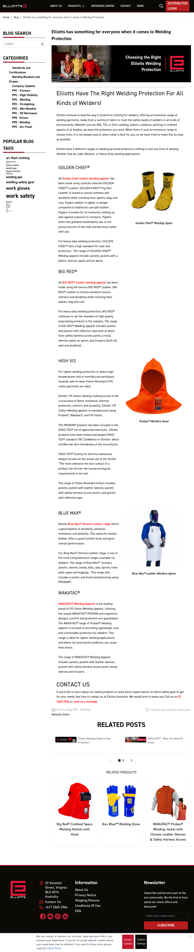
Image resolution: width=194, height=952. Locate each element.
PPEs (7, 209)
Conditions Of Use (88, 906)
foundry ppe (11, 168)
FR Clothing (8, 207)
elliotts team (8, 163)
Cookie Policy (53, 948)
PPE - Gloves (20, 118)
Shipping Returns (87, 900)
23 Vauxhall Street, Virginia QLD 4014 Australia (56, 890)
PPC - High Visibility (25, 95)
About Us (81, 890)
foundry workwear (13, 171)
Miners (6, 208)
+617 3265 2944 (56, 907)
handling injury (8, 206)
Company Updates (23, 86)
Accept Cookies (128, 941)
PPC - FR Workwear (25, 113)
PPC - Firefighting (23, 104)
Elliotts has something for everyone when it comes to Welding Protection (63, 17)
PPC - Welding (21, 100)
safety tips (9, 202)
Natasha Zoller (61, 714)
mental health (8, 205)
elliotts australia (11, 162)
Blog (16, 17)
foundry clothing (12, 165)
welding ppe (14, 177)
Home (6, 17)
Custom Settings (141, 941)
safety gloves (9, 174)
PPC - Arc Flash (22, 127)
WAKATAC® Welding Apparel (76, 604)
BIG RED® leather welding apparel (84, 282)
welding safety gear (20, 182)
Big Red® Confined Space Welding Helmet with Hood (74, 829)
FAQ (78, 911)
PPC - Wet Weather (24, 109)
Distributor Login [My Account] (178, 6)
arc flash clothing (18, 158)
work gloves (18, 188)
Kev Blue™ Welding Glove (121, 824)
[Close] (190, 937)
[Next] (131, 760)
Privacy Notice (85, 895)
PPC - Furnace (21, 90)
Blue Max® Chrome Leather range (89, 524)
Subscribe (166, 925)
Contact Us (53, 902)
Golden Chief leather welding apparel (85, 178)
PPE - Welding (21, 122)
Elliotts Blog (64, 710)
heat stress (8, 203)
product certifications (8, 172)
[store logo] (15, 6)
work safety (20, 196)
